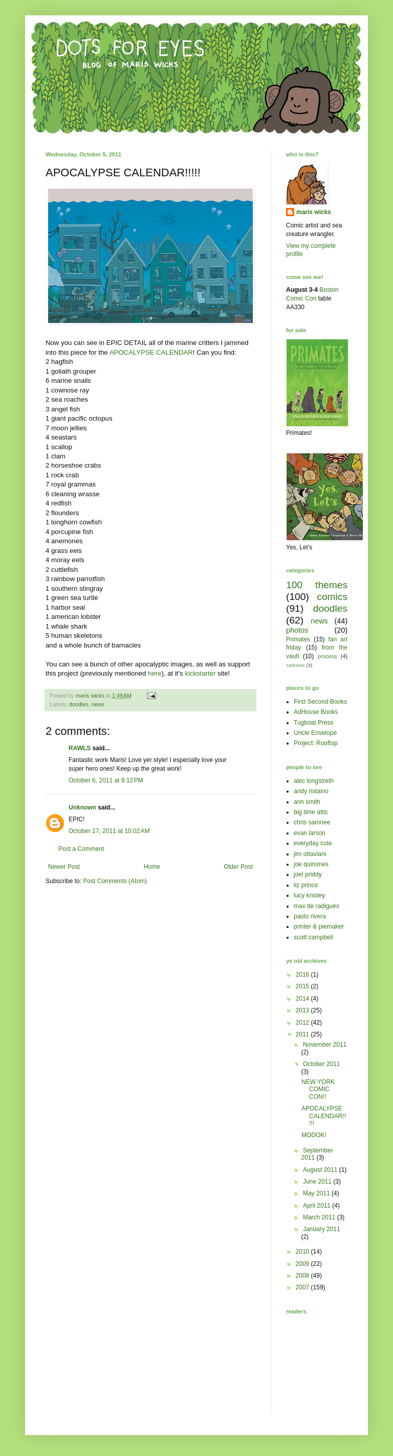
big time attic (311, 812)
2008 (303, 1275)
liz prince (306, 885)
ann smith (307, 801)
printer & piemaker (319, 926)
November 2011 (324, 1044)
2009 (303, 1263)
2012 (303, 1022)
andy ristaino (311, 791)
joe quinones (311, 864)
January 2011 (321, 1229)
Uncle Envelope (315, 732)
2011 (303, 1034)
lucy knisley (309, 895)
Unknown (82, 807)
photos (297, 630)
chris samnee (312, 822)
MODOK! (313, 1135)
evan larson (309, 833)
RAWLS (80, 748)
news (98, 704)
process (327, 656)
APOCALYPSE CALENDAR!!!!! (323, 1116)
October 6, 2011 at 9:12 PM (106, 780)
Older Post (238, 866)
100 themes (316, 585)
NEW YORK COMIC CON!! (318, 1089)
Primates (298, 639)
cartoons (295, 665)
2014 (303, 998)
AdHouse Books (316, 711)
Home (152, 866)
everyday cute (313, 843)
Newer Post (64, 866)
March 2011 (320, 1217)
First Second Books (320, 701)
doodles (79, 704)
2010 (303, 1251)
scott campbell (313, 937)
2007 (303, 1287)
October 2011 (321, 1064)
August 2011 (321, 1169)
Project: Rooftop (316, 743)
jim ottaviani (310, 854)
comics (332, 596)
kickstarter (200, 673)
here (154, 673)
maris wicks (313, 212)
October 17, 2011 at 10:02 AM (109, 831)
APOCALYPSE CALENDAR (151, 352)
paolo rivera (310, 916)
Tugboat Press (314, 722)
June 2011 (318, 1181)
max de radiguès (316, 906)
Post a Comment (81, 848)
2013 (303, 1010)
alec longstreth (314, 780)
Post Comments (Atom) (115, 881)
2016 (303, 974)
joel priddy (308, 874)
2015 (303, 986)
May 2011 (317, 1193)
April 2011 (317, 1205)
